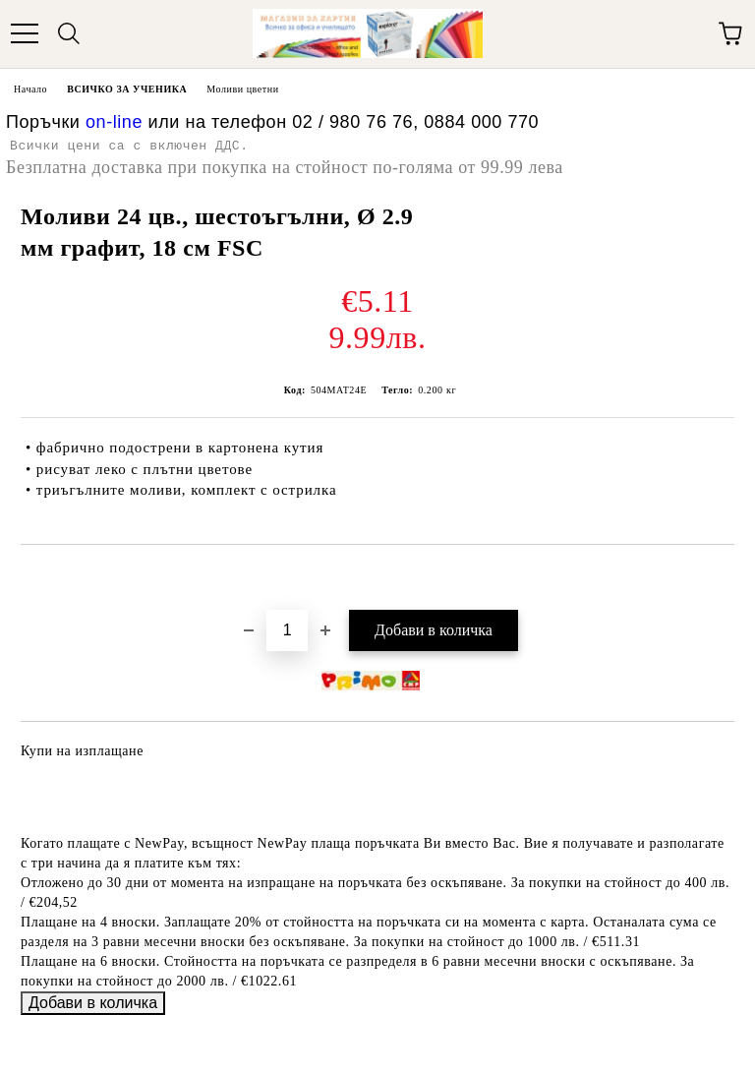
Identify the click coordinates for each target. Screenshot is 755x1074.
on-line (114, 122)
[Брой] (287, 630)
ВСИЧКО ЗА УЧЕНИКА (127, 89)
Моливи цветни (242, 89)
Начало (30, 89)
